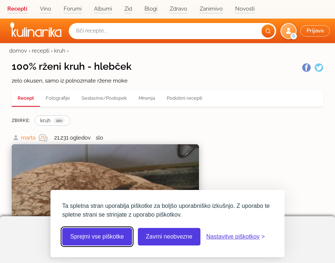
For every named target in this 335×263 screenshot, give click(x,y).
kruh (59, 50)
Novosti (245, 8)
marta (28, 137)
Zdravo (178, 8)
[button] (306, 31)
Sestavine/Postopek (104, 98)
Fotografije (58, 98)
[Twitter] (319, 67)
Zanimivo (211, 8)
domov (18, 50)
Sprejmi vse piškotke (97, 236)
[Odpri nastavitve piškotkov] (235, 236)
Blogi (150, 8)
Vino (45, 8)
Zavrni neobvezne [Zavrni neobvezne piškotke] (169, 236)
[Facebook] (306, 67)
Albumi (103, 8)
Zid (128, 8)
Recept (26, 98)
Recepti (17, 8)
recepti (40, 50)
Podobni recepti (184, 98)
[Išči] (268, 31)
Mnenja (147, 98)
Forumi (73, 8)
